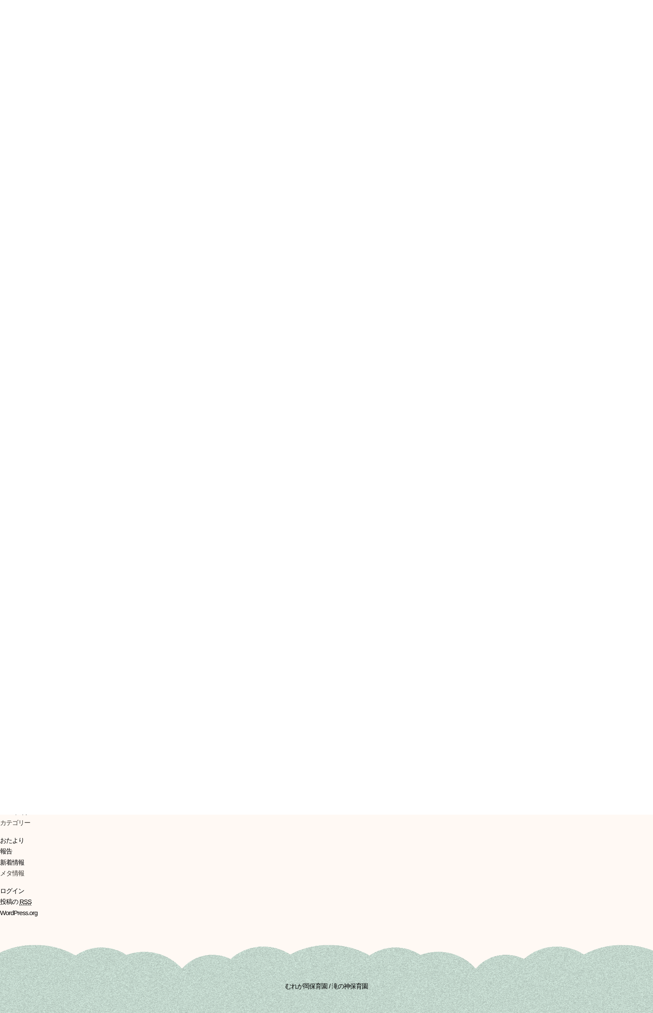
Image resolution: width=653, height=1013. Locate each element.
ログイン (12, 890)
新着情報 (12, 862)
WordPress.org (19, 912)
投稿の (15, 902)
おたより (12, 840)
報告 (6, 851)
